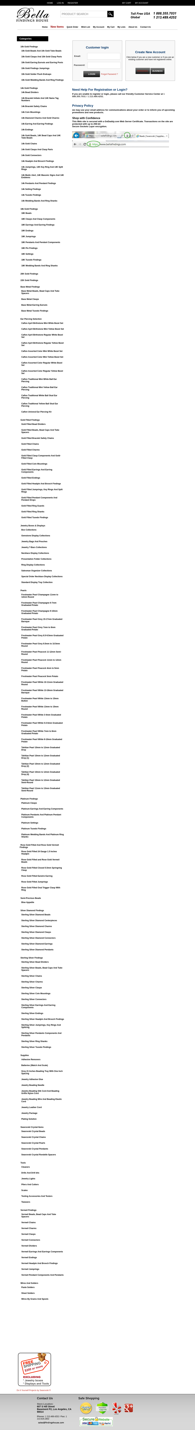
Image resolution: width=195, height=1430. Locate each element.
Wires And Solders (29, 1283)
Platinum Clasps (29, 803)
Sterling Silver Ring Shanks (34, 1041)
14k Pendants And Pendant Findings (38, 183)
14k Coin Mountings (30, 112)
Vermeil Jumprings (30, 1269)
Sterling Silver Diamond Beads (35, 915)
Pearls (23, 590)
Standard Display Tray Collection (36, 582)
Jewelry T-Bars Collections (34, 547)
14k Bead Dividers (29, 92)
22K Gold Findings (29, 280)
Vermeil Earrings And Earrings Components (42, 1251)
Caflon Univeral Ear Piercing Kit (36, 412)
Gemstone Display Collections (35, 535)
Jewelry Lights (28, 1179)
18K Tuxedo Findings (31, 260)
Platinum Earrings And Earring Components (42, 809)
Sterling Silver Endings (32, 1013)
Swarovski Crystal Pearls (33, 1143)
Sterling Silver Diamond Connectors (38, 938)
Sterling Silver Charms (32, 982)
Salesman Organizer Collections (36, 571)
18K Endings (27, 231)
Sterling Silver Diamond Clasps (36, 932)
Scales (24, 1190)
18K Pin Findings (29, 248)
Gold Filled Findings (30, 420)
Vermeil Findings (28, 1210)
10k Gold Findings (29, 47)
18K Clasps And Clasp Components (38, 219)
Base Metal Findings (30, 287)
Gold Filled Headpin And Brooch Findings (41, 483)
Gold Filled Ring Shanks (32, 511)
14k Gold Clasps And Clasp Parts (37, 149)
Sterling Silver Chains (31, 976)
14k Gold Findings (29, 88)
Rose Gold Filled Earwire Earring (36, 876)
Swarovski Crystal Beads (33, 1131)
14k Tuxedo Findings (31, 195)
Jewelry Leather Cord (31, 1107)
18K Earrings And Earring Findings (37, 225)
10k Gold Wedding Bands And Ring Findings (42, 80)
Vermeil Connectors (30, 1240)
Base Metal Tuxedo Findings (34, 311)
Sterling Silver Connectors (33, 999)
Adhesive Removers (30, 1059)
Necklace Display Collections (35, 553)
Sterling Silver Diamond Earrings (36, 944)
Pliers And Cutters (30, 1184)
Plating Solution (28, 1119)
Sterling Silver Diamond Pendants (37, 949)
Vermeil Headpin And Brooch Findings (39, 1263)
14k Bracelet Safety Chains (34, 106)
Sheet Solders (28, 1293)
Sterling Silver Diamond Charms (36, 926)
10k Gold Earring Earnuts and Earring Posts (42, 62)
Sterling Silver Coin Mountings (35, 993)
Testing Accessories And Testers (36, 1196)
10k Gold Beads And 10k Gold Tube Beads (41, 51)
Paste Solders (27, 1287)
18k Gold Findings (29, 209)
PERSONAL (142, 71)
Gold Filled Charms (30, 450)
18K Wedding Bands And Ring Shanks (39, 265)
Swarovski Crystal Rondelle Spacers (38, 1155)
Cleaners (25, 1167)
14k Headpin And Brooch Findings (37, 161)
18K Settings (27, 254)
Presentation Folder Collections (36, 559)
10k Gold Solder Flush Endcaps (36, 74)
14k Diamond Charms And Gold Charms (40, 118)
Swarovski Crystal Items (32, 1127)
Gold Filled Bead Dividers (33, 424)
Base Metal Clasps (30, 299)
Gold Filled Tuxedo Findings (34, 517)
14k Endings (27, 129)
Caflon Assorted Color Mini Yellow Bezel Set (42, 357)
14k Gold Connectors (31, 155)
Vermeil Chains (28, 1222)
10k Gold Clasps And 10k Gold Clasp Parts (41, 57)
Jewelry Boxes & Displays (32, 525)
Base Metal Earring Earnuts (34, 305)
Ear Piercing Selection (31, 319)
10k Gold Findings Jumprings (35, 68)
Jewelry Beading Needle (32, 1085)
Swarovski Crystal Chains (33, 1137)
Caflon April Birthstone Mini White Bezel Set (42, 323)
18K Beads (26, 213)
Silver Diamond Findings (32, 910)
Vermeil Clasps (28, 1234)
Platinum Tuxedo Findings (33, 829)
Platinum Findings (29, 799)
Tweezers (25, 1202)
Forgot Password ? (109, 74)
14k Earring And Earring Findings (37, 124)
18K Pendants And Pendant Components (40, 242)
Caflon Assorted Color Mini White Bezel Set (41, 351)
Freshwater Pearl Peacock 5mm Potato (39, 676)
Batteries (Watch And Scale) (34, 1065)
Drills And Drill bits (30, 1173)
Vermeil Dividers (29, 1246)
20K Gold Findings (29, 274)
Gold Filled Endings (30, 478)
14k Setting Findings (31, 189)
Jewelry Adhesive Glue (32, 1079)
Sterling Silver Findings (31, 958)
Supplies (24, 1055)
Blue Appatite (27, 902)
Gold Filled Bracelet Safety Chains (37, 438)
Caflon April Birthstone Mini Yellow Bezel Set (42, 329)
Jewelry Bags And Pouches (34, 541)
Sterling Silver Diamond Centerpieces (39, 920)
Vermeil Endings (29, 1257)
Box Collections (28, 530)
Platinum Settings (29, 823)
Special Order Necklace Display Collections (41, 576)
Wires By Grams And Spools (34, 1299)
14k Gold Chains (29, 143)
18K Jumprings (28, 236)
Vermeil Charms (28, 1228)
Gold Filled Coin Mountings (34, 464)
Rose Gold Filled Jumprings (34, 882)
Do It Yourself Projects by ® (34, 1390)
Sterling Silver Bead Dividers (35, 962)
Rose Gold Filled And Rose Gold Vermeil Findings (39, 846)
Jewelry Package (29, 1113)
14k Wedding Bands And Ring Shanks (39, 201)
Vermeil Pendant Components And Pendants (42, 1275)
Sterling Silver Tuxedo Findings (36, 1047)
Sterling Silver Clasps (31, 987)
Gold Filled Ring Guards (32, 506)
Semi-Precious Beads (30, 898)
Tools (23, 1163)
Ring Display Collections (33, 565)
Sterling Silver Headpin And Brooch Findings (42, 1019)
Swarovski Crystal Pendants (34, 1149)
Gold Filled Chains (30, 444)
